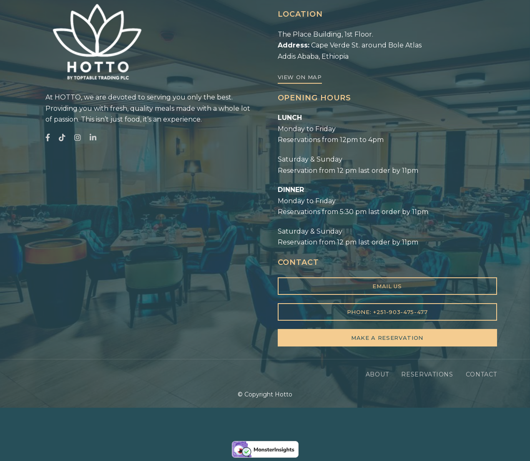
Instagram (77, 137)
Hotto (283, 394)
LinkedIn (93, 137)
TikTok (62, 137)
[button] (300, 77)
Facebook (47, 137)
